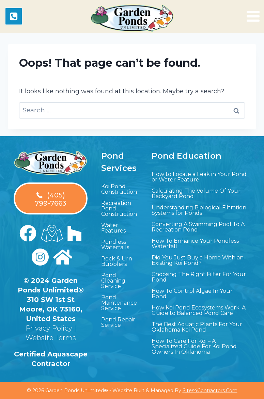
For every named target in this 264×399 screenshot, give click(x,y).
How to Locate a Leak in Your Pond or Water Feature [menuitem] (199, 177)
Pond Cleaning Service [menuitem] (113, 280)
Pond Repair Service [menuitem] (118, 322)
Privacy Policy (49, 328)
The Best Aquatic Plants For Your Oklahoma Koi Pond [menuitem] (197, 327)
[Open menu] (253, 16)
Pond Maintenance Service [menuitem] (119, 303)
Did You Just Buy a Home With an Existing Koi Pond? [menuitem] (198, 260)
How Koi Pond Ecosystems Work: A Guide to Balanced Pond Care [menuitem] (199, 310)
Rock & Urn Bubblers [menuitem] (116, 261)
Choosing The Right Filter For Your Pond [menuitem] (199, 277)
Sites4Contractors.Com (210, 390)
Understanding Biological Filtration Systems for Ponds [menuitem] (199, 210)
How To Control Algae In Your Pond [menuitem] (192, 294)
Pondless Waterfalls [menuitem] (115, 245)
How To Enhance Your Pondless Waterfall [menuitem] (195, 244)
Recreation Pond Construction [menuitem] (119, 208)
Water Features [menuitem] (113, 228)
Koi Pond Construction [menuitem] (119, 189)
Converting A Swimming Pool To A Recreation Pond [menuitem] (198, 227)
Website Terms (51, 338)
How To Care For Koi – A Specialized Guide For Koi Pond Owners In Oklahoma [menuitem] (194, 346)
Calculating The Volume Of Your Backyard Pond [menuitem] (196, 194)
